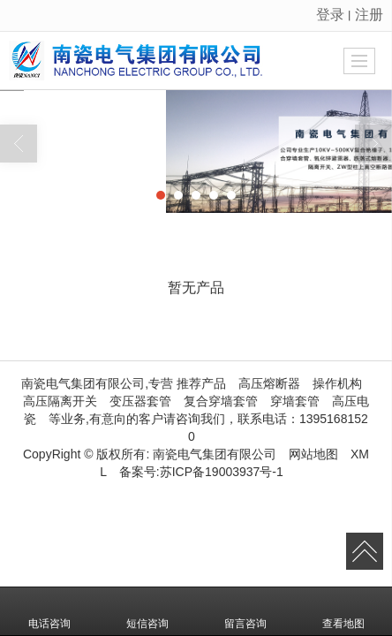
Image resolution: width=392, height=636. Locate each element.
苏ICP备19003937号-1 (221, 472)
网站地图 (313, 454)
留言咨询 (245, 611)
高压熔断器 (269, 383)
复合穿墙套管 (221, 401)
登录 (330, 14)
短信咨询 (147, 611)
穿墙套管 (295, 401)
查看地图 (343, 611)
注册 (369, 14)
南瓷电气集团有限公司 (214, 454)
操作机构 (337, 383)
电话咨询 (49, 611)
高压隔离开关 (60, 401)
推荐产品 (201, 383)
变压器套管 (140, 401)
